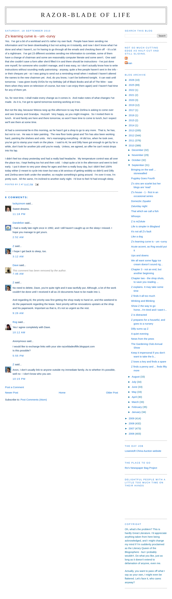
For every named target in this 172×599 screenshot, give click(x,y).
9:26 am (18, 313)
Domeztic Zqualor (141, 201)
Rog (15, 322)
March (135, 402)
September (138, 165)
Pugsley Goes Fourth (143, 178)
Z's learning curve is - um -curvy (149, 241)
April (134, 396)
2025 (132, 84)
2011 (132, 140)
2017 (132, 110)
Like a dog (137, 236)
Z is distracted (139, 314)
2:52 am (18, 237)
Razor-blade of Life (86, 14)
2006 (132, 433)
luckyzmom (19, 203)
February (137, 407)
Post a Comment (14, 387)
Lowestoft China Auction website (143, 450)
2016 (132, 115)
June (135, 386)
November (138, 155)
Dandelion (18, 222)
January (136, 412)
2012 (132, 135)
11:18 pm (19, 214)
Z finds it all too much (143, 295)
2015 (132, 120)
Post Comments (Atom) (33, 399)
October (136, 160)
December (138, 150)
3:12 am (18, 256)
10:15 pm (19, 378)
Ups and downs (140, 255)
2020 (132, 100)
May (134, 391)
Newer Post (11, 392)
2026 (132, 79)
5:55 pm (18, 355)
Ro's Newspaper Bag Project (141, 467)
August (136, 376)
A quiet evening (139, 333)
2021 (132, 95)
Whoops (135, 216)
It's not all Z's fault (141, 231)
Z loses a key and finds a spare (148, 361)
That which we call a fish (145, 211)
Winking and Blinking (143, 300)
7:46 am (18, 273)
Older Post (112, 392)
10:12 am (19, 332)
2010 (132, 145)
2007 (132, 428)
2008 (132, 423)
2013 (132, 130)
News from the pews (142, 338)
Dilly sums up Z (139, 328)
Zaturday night (139, 206)
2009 (132, 418)
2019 (132, 105)
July (134, 381)
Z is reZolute (138, 221)
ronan (129, 63)
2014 (132, 125)
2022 (132, 90)
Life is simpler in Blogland (145, 226)
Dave (15, 265)
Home (62, 392)
